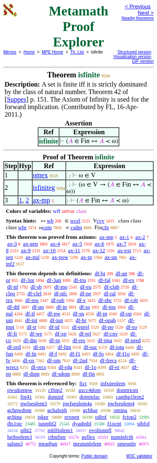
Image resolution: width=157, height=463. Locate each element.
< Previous (138, 6)
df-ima (105, 340)
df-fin (88, 374)
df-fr (12, 333)
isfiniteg (44, 187)
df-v (81, 300)
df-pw (53, 313)
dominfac (90, 397)
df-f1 (74, 353)
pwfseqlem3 (34, 403)
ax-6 (99, 243)
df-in (62, 307)
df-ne (85, 293)
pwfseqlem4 (121, 403)
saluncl (15, 443)
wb (50, 220)
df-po (107, 327)
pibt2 (26, 430)
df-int (31, 320)
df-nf (12, 287)
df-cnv (110, 333)
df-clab (111, 287)
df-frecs (108, 360)
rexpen (71, 417)
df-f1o (123, 353)
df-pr (102, 313)
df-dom (31, 374)
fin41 (26, 397)
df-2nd (80, 360)
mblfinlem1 (60, 430)
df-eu (85, 287)
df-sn (78, 313)
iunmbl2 (47, 423)
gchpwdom (19, 410)
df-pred (133, 340)
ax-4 (55, 243)
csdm (76, 227)
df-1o (90, 367)
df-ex (128, 280)
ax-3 (12, 243)
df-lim (64, 347)
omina (120, 410)
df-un (38, 307)
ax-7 (121, 243)
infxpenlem (112, 383)
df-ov (29, 360)
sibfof (143, 423)
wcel (75, 220)
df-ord (14, 347)
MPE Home (52, 52)
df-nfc (60, 293)
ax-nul (32, 257)
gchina (14, 417)
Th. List (77, 52)
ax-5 (77, 243)
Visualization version (132, 56)
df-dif (13, 307)
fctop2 (129, 417)
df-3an (54, 280)
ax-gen (30, 243)
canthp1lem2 (130, 397)
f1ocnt (114, 423)
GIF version (143, 61)
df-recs (38, 367)
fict (82, 383)
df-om (54, 360)
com (46, 227)
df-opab (107, 320)
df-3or (28, 280)
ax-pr (86, 257)
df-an (121, 273)
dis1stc (14, 423)
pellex (88, 437)
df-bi (100, 273)
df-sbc (105, 300)
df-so (131, 327)
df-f (53, 353)
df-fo (98, 353)
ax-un (111, 257)
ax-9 (26, 250)
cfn (105, 227)
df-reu (32, 300)
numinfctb (122, 437)
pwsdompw (19, 390)
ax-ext (124, 250)
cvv (101, 220)
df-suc (91, 347)
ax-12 (99, 250)
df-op (125, 313)
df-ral (110, 293)
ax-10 (49, 250)
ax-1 (124, 237)
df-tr (31, 327)
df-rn (54, 340)
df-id (54, 327)
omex (40, 175)
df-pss (109, 307)
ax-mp (41, 200)
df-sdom (61, 374)
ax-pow (60, 257)
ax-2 (140, 237)
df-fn (31, 353)
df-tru (80, 280)
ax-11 (74, 250)
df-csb (131, 300)
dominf (56, 397)
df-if (30, 313)
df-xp (61, 333)
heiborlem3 (19, 437)
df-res (78, 340)
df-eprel (80, 327)
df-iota (117, 347)
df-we (36, 333)
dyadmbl (82, 423)
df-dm (30, 340)
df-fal (104, 280)
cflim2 (55, 390)
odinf (100, 417)
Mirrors (9, 52)
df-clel (34, 293)
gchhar (90, 410)
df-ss (85, 307)
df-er (114, 367)
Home (29, 52)
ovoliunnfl (100, 430)
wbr (22, 227)
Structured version (134, 52)
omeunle (126, 443)
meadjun (48, 443)
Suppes (16, 99)
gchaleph (57, 410)
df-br (81, 320)
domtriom (127, 390)
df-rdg (65, 367)
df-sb (36, 287)
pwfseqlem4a (77, 403)
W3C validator (139, 456)
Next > (146, 13)
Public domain (94, 456)
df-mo (60, 287)
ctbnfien (57, 437)
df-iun (56, 320)
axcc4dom (89, 390)
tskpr (43, 417)
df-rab (57, 300)
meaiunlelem (87, 443)
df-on (39, 347)
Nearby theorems (137, 18)
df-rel (85, 333)
